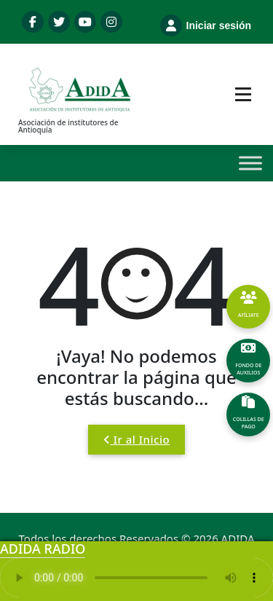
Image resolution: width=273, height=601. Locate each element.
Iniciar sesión (205, 25)
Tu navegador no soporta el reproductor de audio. (136, 577)
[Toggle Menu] (250, 163)
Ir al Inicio (136, 439)
